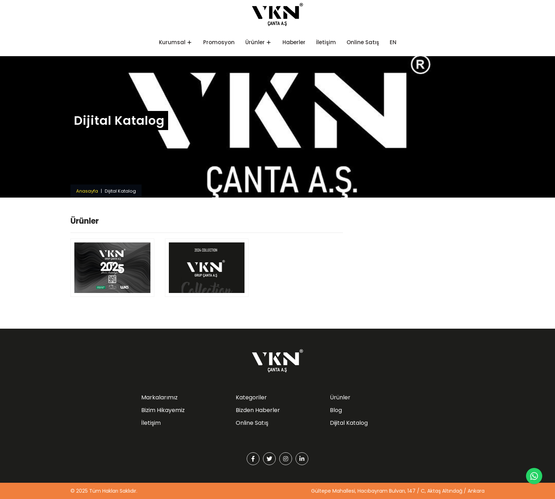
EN (393, 42)
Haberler (293, 42)
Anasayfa (87, 191)
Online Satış (363, 42)
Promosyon (219, 42)
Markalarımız (159, 397)
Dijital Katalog (349, 423)
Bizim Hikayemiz (163, 410)
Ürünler (255, 42)
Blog (336, 410)
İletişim (326, 42)
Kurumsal (172, 42)
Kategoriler (251, 397)
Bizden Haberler (258, 410)
